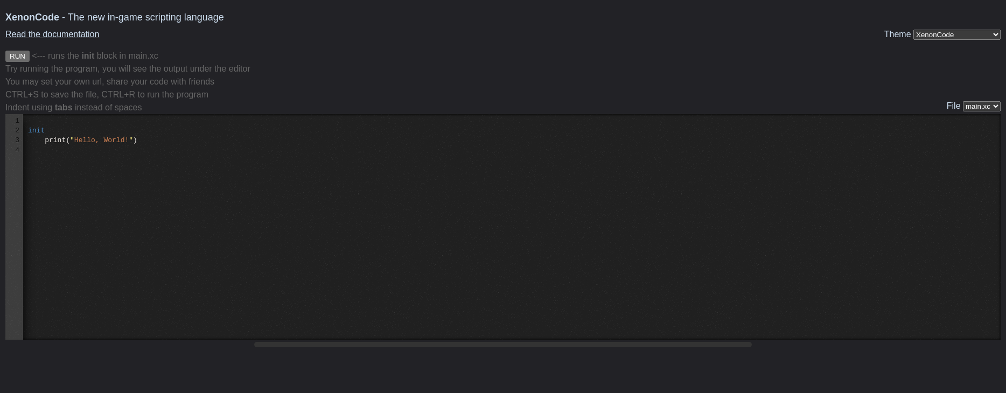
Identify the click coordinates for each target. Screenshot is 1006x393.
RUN (17, 56)
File (974, 106)
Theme (942, 35)
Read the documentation (52, 34)
